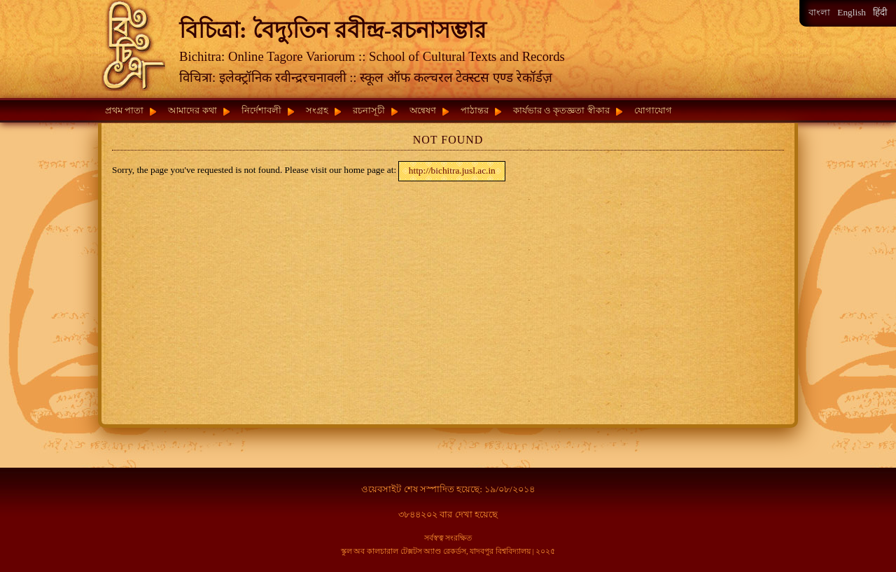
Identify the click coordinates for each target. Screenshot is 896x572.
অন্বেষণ (423, 110)
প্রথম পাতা (124, 110)
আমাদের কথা (192, 110)
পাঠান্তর (475, 110)
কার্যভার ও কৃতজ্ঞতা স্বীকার (561, 110)
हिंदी (880, 12)
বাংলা (819, 12)
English (851, 12)
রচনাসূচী (369, 110)
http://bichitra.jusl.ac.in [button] (452, 170)
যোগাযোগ (653, 110)
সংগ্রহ (317, 110)
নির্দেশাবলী (261, 110)
